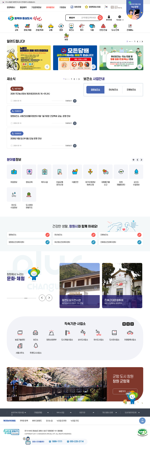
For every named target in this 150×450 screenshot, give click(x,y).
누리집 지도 (75, 421)
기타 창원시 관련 (105, 413)
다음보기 (79, 79)
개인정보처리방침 (9, 421)
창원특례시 (11, 7)
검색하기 (100, 17)
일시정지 (77, 79)
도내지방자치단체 (128, 413)
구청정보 (62, 7)
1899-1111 (57, 442)
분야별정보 (50, 7)
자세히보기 (71, 101)
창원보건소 (95, 90)
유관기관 (80, 413)
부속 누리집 (58, 413)
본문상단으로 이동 (142, 420)
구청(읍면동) (36, 413)
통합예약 (23, 7)
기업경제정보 (36, 7)
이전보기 (74, 79)
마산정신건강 (75, 242)
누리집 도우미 (61, 421)
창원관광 (77, 7)
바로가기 (122, 391)
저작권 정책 (24, 421)
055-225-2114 (76, 442)
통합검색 (72, 18)
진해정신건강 (120, 242)
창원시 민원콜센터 (38, 442)
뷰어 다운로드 (37, 421)
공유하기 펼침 (47, 66)
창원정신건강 (29, 242)
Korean (118, 20)
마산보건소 (113, 90)
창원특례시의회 (94, 7)
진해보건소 (131, 90)
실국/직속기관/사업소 (15, 414)
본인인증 (109, 20)
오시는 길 (49, 421)
